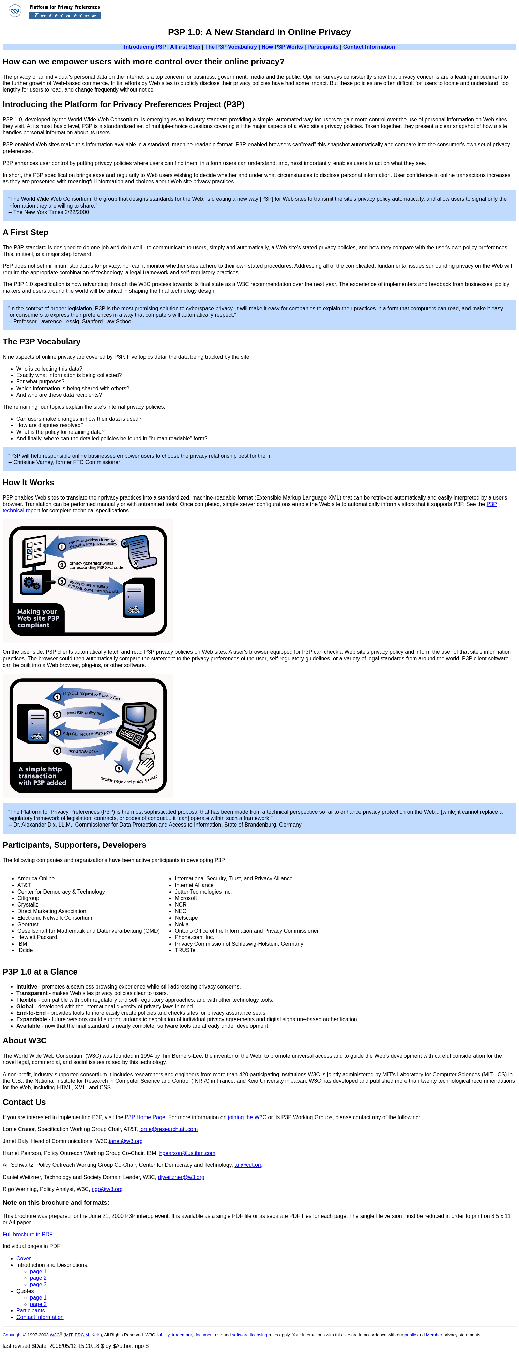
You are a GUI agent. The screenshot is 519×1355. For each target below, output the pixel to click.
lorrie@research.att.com (168, 1129)
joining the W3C (247, 1117)
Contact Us (24, 1102)
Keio (95, 1334)
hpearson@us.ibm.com (187, 1153)
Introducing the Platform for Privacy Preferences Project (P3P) (124, 104)
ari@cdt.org (248, 1165)
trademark (182, 1334)
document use (208, 1334)
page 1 (38, 1271)
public (410, 1334)
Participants (323, 47)
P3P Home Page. (146, 1117)
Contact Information (369, 47)
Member (434, 1334)
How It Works (29, 482)
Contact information (40, 1317)
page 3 (38, 1284)
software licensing (249, 1334)
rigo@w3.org (107, 1189)
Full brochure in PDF (28, 1234)
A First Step (185, 47)
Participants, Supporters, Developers (74, 844)
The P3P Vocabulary (231, 47)
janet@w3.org (126, 1141)
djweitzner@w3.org (181, 1177)
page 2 (38, 1278)
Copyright (12, 1334)
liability (162, 1334)
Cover (23, 1258)
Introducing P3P (145, 47)
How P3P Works (282, 47)
